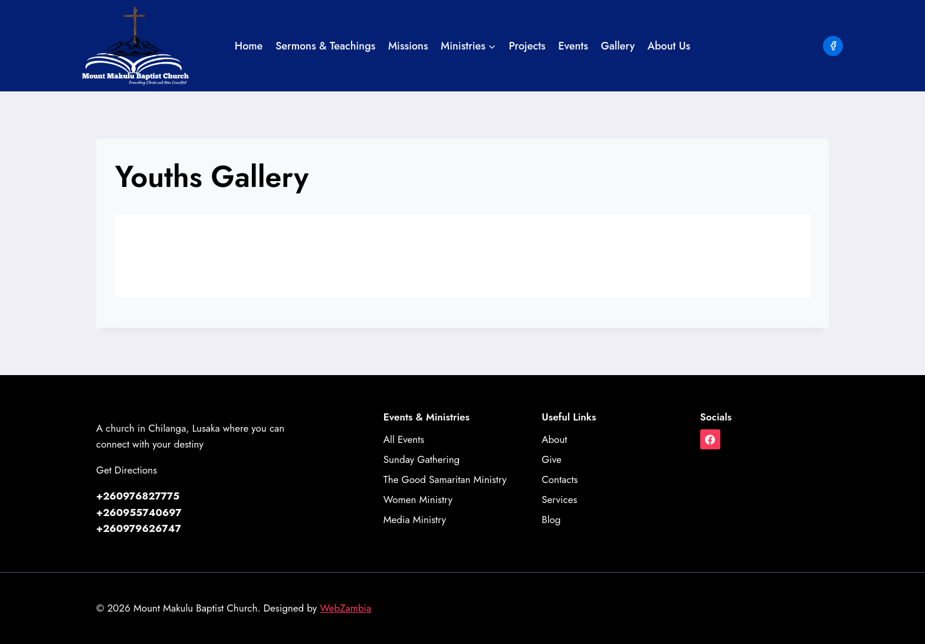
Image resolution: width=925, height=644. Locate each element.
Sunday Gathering (421, 459)
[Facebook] (833, 46)
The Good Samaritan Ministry (445, 479)
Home (249, 46)
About (554, 439)
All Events (403, 439)
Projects (527, 46)
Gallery (618, 46)
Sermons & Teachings (325, 46)
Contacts (560, 479)
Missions (408, 46)
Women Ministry (417, 499)
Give (552, 459)
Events (573, 46)
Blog (551, 519)
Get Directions (126, 470)
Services (559, 499)
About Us (669, 46)
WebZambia (345, 608)
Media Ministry (414, 519)
